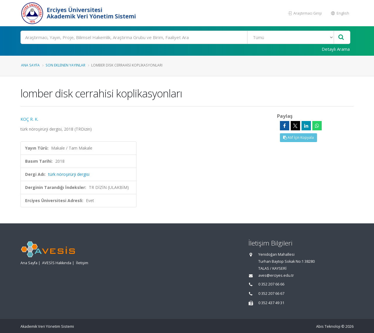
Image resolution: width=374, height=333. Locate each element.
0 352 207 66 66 (271, 284)
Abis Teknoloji (328, 326)
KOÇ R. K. (29, 119)
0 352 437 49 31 (271, 302)
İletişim (82, 262)
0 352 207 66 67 (271, 293)
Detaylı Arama (336, 49)
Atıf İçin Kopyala (298, 137)
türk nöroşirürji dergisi (68, 174)
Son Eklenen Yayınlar (65, 65)
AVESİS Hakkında (56, 262)
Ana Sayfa (30, 65)
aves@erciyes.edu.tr (276, 275)
